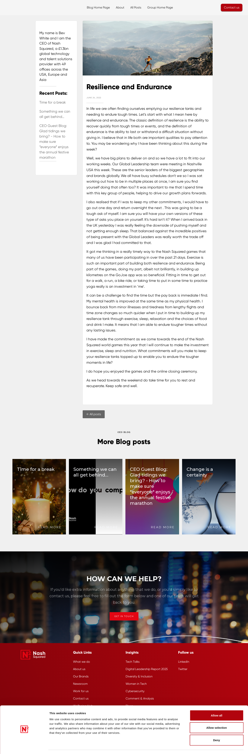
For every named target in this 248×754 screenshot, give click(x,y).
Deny (216, 729)
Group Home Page (160, 7)
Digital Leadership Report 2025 (147, 669)
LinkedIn (183, 661)
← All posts (93, 414)
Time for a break (52, 102)
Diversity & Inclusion (139, 676)
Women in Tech (136, 684)
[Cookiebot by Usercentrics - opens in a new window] (24, 746)
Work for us (81, 691)
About (120, 7)
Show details (204, 746)
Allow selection (216, 717)
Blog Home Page (98, 7)
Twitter (182, 669)
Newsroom (80, 684)
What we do (81, 661)
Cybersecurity (135, 691)
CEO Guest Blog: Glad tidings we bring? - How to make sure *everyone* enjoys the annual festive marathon (54, 142)
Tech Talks (133, 661)
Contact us (231, 7)
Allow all (216, 704)
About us (79, 669)
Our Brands (81, 676)
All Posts (135, 7)
